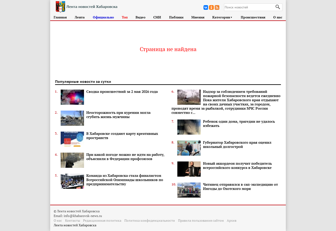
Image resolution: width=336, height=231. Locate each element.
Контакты (72, 220)
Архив (231, 220)
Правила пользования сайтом (201, 220)
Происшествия (253, 17)
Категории (222, 17)
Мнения (197, 17)
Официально (103, 17)
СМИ (157, 17)
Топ (125, 17)
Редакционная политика (102, 220)
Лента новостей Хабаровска (75, 225)
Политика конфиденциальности (149, 220)
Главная (60, 17)
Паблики (176, 17)
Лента (80, 17)
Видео (140, 17)
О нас (277, 17)
